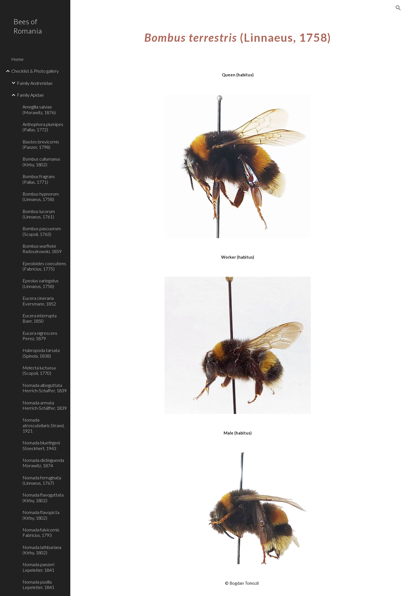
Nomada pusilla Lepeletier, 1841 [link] (38, 584)
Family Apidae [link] (30, 95)
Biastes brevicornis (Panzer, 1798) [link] (40, 144)
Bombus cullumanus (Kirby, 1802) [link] (41, 161)
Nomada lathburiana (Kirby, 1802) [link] (41, 549)
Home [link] (17, 59)
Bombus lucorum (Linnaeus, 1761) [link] (38, 214)
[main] (238, 35)
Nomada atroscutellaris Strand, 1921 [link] (43, 425)
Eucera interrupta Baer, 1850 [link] (39, 318)
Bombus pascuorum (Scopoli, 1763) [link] (41, 231)
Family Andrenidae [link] (35, 83)
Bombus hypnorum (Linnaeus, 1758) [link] (40, 196)
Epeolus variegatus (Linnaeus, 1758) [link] (40, 283)
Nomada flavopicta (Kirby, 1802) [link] (40, 514)
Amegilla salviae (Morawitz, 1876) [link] (39, 109)
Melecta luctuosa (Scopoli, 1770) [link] (39, 370)
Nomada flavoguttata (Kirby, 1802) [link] (43, 497)
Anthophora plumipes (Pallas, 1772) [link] (42, 126)
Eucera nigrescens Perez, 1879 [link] (39, 335)
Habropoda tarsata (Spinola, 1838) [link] (41, 352)
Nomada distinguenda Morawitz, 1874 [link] (43, 462)
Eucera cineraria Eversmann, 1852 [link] (39, 300)
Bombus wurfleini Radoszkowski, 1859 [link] (42, 248)
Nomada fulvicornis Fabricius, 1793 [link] (40, 532)
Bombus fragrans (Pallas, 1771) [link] (38, 179)
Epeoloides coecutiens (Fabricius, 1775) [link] (44, 266)
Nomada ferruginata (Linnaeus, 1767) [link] (41, 480)
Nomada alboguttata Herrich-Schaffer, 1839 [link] (44, 387)
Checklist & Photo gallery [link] (35, 71)
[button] (398, 8)
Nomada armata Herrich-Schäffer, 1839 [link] (44, 405)
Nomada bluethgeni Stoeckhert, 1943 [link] (41, 445)
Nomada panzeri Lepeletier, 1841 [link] (38, 567)
